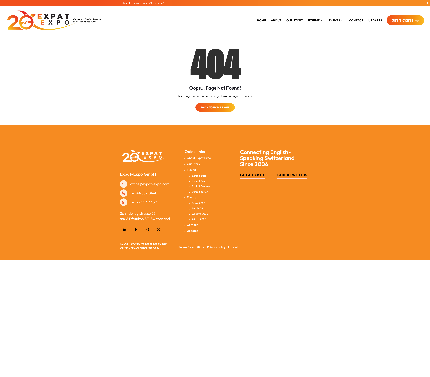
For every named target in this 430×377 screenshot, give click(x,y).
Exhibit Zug (198, 179)
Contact (192, 223)
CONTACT (356, 19)
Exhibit (315, 19)
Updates (375, 19)
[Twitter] (158, 228)
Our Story (294, 19)
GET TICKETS (405, 19)
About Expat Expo (199, 156)
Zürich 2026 (199, 217)
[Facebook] (136, 228)
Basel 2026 (198, 201)
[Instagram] (147, 228)
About (276, 19)
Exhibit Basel (199, 174)
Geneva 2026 (200, 212)
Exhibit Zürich (200, 190)
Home (261, 19)
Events (336, 19)
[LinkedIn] (124, 228)
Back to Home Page (215, 106)
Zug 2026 (197, 207)
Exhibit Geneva (201, 184)
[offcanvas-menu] (425, 19)
